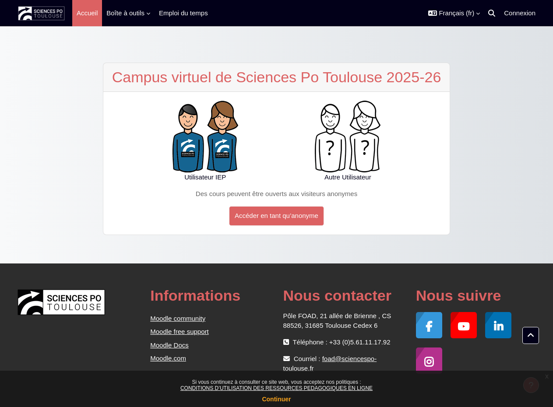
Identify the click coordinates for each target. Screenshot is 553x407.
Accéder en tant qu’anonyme (276, 215)
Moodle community (177, 318)
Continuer (276, 399)
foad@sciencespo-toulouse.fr (330, 363)
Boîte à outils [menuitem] (125, 13)
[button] (454, 13)
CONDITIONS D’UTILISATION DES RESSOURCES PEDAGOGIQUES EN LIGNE (276, 388)
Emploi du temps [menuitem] (183, 13)
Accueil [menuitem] (87, 13)
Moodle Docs (169, 345)
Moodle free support (179, 331)
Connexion (519, 13)
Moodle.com (168, 358)
